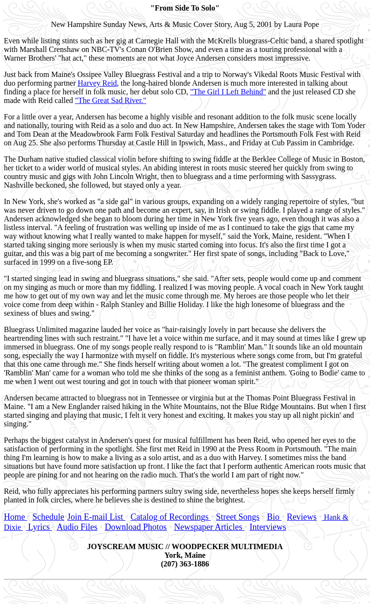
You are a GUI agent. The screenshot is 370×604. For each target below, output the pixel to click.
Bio (274, 517)
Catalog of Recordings (171, 517)
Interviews (268, 527)
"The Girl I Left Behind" (228, 92)
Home (15, 517)
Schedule (48, 517)
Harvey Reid (97, 83)
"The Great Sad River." (110, 100)
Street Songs (238, 517)
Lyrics (39, 527)
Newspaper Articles (209, 527)
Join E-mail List (96, 517)
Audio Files (77, 527)
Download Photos (136, 527)
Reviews (302, 517)
